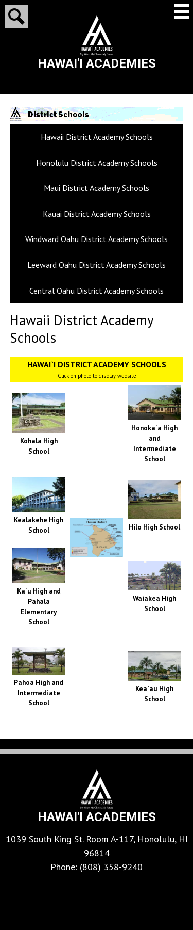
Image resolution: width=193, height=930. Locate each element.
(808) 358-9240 (111, 867)
